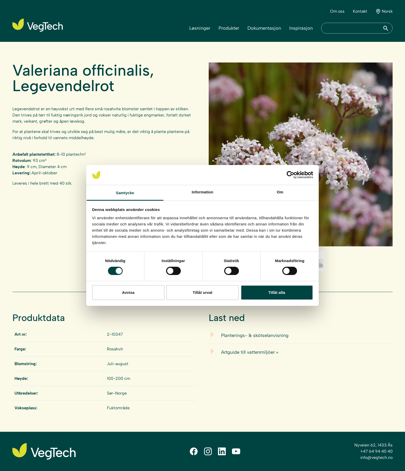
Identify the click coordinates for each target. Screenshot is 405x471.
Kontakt (360, 11)
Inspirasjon (301, 28)
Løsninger (199, 28)
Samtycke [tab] (125, 193)
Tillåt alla (276, 292)
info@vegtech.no (376, 457)
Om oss (337, 11)
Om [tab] (280, 192)
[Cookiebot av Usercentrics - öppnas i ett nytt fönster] (290, 175)
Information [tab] (202, 192)
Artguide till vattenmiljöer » (249, 352)
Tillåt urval (202, 292)
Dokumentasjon (264, 28)
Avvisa (128, 292)
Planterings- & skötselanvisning (255, 335)
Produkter (229, 28)
